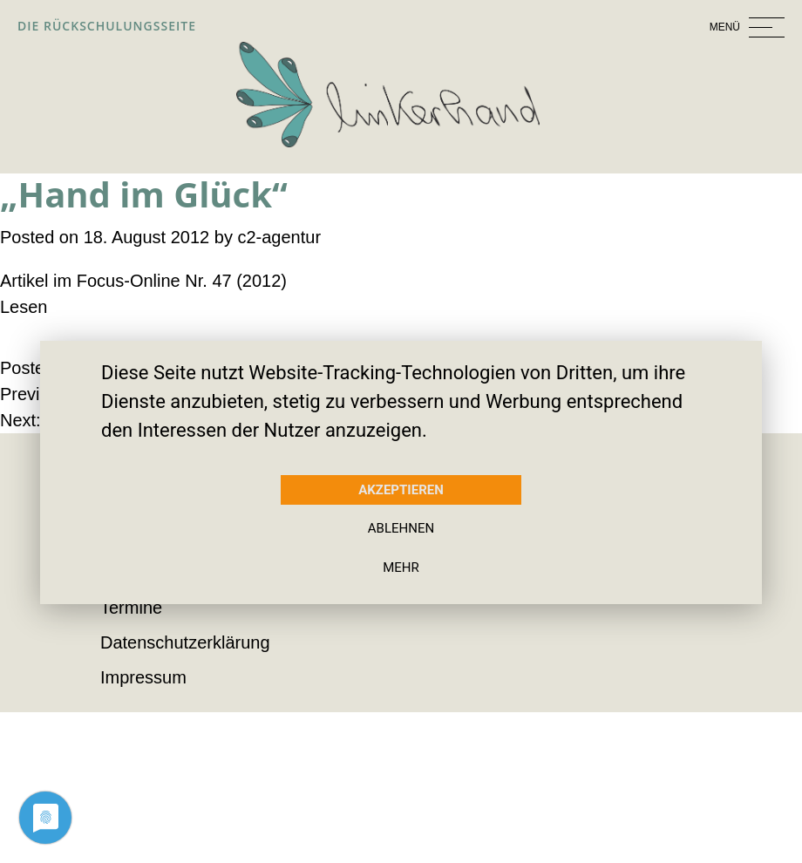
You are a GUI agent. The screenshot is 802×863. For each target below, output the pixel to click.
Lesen (23, 306)
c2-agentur (280, 236)
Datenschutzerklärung (186, 642)
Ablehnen (401, 528)
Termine (132, 607)
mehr (401, 567)
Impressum (144, 677)
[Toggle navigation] (657, 25)
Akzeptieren (401, 490)
